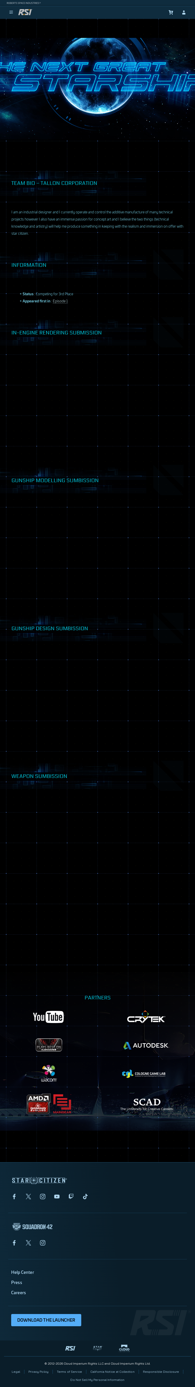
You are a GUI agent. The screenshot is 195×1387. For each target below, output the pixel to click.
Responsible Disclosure (161, 1372)
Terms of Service (69, 1372)
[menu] (11, 12)
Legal (16, 1372)
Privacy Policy (38, 1372)
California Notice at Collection (112, 1372)
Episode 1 (60, 300)
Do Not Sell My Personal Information (97, 1380)
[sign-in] (184, 12)
